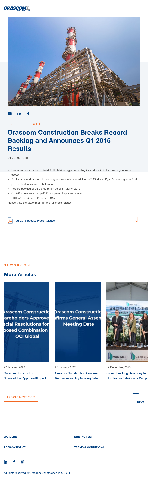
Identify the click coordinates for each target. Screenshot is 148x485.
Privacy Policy (15, 447)
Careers (10, 436)
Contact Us (83, 436)
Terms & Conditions (89, 447)
